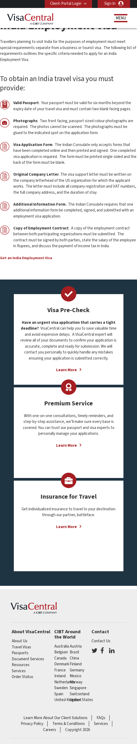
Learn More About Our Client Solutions (55, 718)
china (74, 658)
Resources (21, 665)
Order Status (22, 677)
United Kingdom (67, 700)
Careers (49, 730)
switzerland (79, 694)
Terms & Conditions (68, 724)
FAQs (101, 718)
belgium (61, 652)
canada (60, 658)
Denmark (61, 664)
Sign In (109, 3)
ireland (60, 676)
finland (76, 664)
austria (76, 646)
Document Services (28, 659)
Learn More (66, 370)
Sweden (61, 688)
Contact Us (101, 641)
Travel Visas (21, 647)
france (60, 670)
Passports (20, 653)
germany (77, 670)
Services (19, 671)
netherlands (64, 682)
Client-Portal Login (65, 3)
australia (61, 646)
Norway (76, 682)
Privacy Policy (32, 724)
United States (81, 700)
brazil (74, 652)
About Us (19, 641)
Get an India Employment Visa (26, 258)
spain (58, 694)
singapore (78, 688)
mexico (75, 676)
